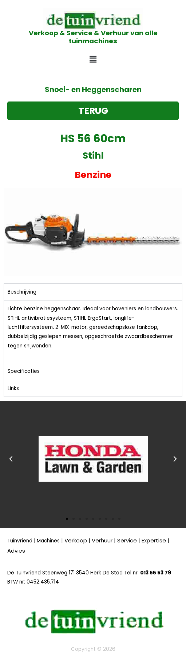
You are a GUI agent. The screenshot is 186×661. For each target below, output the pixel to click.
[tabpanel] (93, 331)
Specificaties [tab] (24, 371)
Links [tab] (13, 388)
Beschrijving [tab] (22, 291)
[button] (93, 60)
